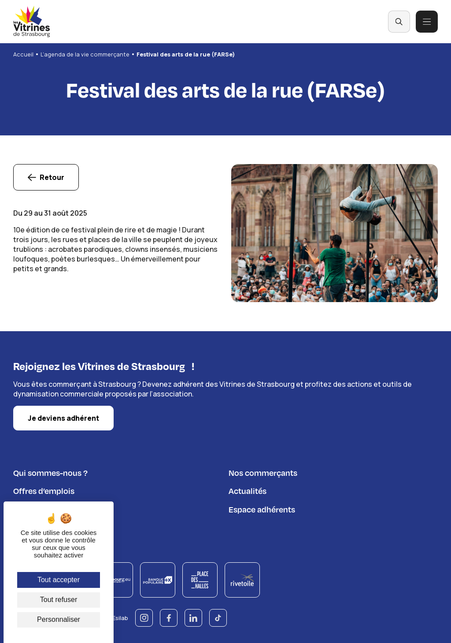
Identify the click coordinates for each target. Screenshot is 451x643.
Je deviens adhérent (63, 417)
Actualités (247, 489)
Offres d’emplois (43, 489)
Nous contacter (42, 508)
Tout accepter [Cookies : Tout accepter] (58, 579)
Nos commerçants (263, 471)
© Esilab (117, 617)
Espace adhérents (262, 508)
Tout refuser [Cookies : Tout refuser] (58, 599)
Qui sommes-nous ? (50, 471)
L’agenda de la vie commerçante (85, 54)
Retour (52, 177)
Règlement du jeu (45, 526)
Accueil (23, 54)
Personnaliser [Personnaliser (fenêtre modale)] (58, 619)
